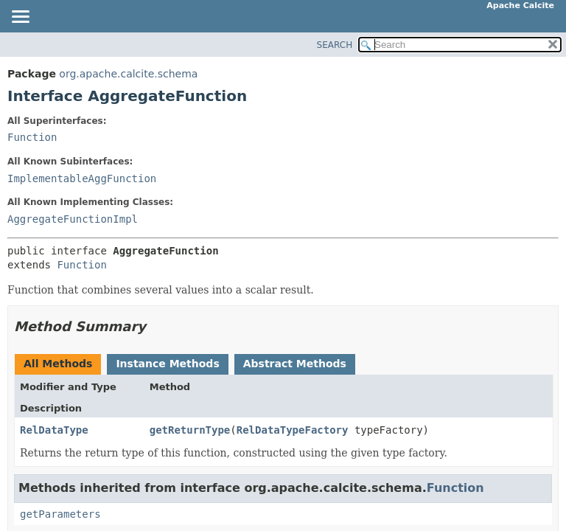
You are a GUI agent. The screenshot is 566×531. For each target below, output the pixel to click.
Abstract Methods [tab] (294, 363)
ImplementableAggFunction (81, 178)
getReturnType (190, 430)
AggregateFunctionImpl (72, 219)
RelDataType (54, 430)
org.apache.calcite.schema (128, 74)
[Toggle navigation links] (19, 17)
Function (32, 137)
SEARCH (335, 45)
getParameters (60, 514)
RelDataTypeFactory (293, 430)
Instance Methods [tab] (167, 363)
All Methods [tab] (58, 363)
